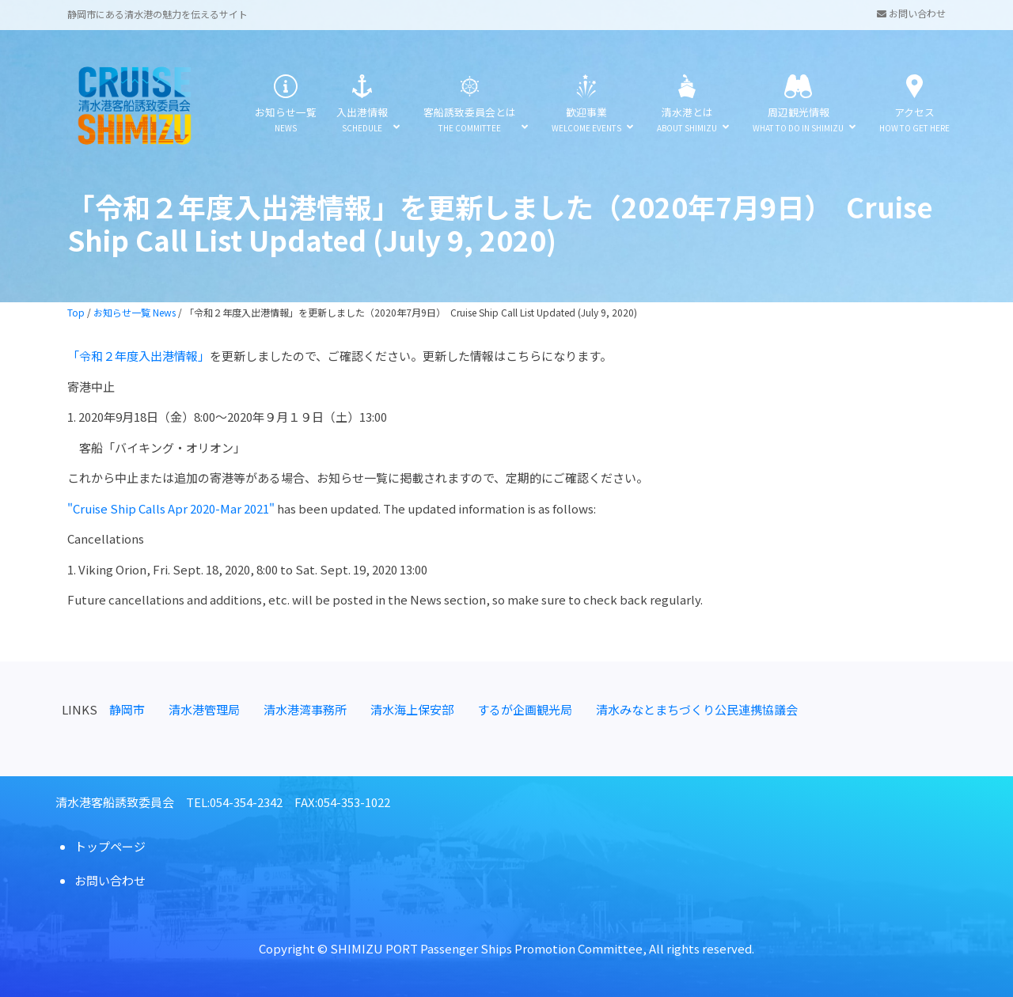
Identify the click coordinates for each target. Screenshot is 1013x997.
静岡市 (127, 709)
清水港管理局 (204, 709)
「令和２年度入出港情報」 (138, 355)
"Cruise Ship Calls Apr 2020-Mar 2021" (171, 508)
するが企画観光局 (524, 709)
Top (76, 312)
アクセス (914, 105)
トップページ (110, 846)
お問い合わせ (911, 13)
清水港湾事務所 (305, 709)
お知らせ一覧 (286, 105)
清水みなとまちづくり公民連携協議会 (697, 709)
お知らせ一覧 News (134, 312)
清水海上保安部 (411, 709)
